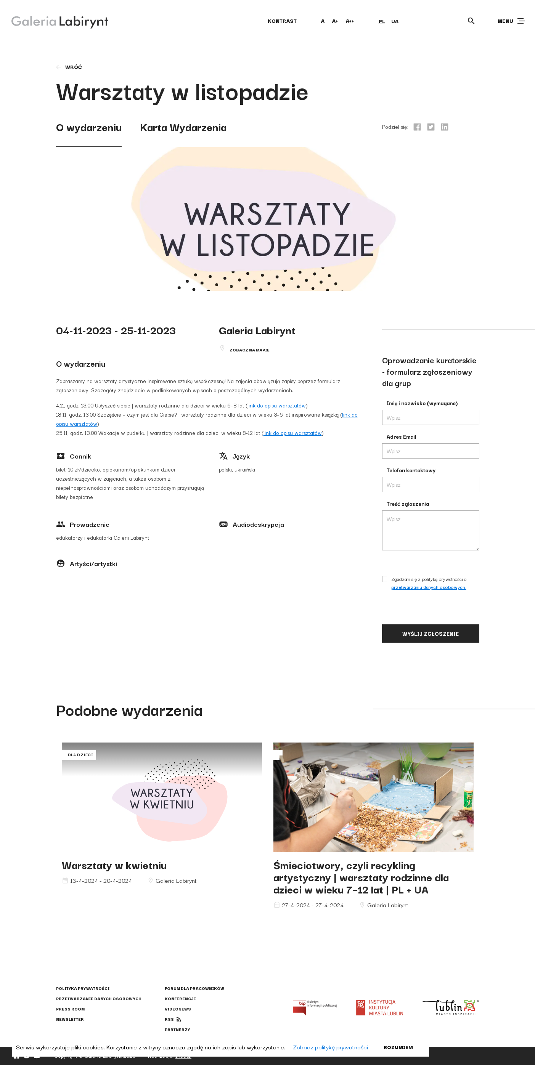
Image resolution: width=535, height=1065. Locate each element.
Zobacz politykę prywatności (330, 1046)
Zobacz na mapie (250, 349)
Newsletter (70, 1019)
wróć (68, 67)
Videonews (178, 1009)
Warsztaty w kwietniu (114, 864)
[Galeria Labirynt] (54, 20)
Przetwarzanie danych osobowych (98, 998)
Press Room (70, 1009)
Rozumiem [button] (398, 1047)
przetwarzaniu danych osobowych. (428, 586)
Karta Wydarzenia (183, 126)
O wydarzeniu (89, 126)
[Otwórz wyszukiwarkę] (471, 21)
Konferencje (180, 998)
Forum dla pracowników (194, 988)
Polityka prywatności (82, 988)
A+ (335, 20)
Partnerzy (177, 1029)
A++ (350, 20)
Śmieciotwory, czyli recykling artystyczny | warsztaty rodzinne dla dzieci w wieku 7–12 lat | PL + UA (361, 876)
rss (169, 1019)
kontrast (282, 20)
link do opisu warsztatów (276, 405)
